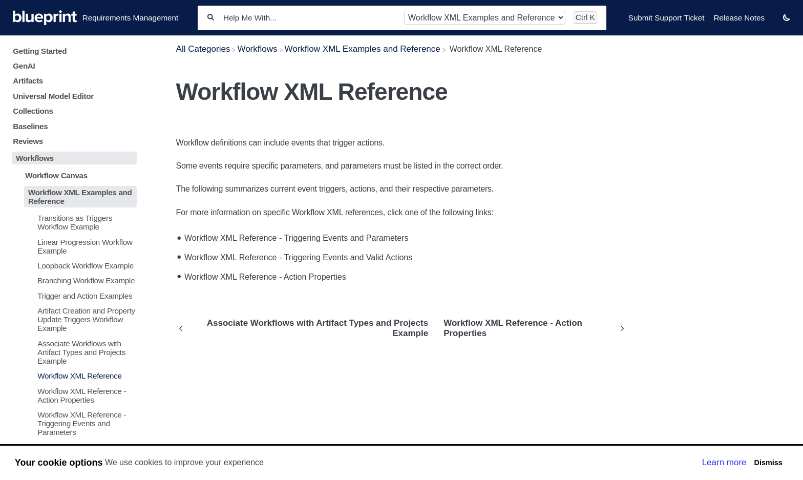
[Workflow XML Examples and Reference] (362, 49)
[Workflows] (257, 49)
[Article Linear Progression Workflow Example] (72, 246)
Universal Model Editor (53, 96)
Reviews (28, 141)
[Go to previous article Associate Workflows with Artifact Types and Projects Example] (306, 328)
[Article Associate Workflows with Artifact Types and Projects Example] (72, 352)
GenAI (24, 65)
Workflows (35, 158)
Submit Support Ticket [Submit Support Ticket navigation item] (666, 17)
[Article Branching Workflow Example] (72, 280)
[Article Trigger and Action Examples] (72, 295)
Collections (33, 111)
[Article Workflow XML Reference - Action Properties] (72, 395)
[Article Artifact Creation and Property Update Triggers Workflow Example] (72, 319)
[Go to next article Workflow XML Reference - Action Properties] (531, 328)
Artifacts (28, 80)
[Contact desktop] (773, 22)
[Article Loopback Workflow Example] (72, 265)
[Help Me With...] (309, 18)
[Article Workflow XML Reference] (72, 375)
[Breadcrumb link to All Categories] (203, 49)
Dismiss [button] (768, 462)
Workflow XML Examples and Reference (80, 196)
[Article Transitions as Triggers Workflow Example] (72, 222)
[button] (786, 17)
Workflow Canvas (56, 175)
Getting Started (40, 51)
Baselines (30, 126)
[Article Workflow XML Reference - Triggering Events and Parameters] (72, 423)
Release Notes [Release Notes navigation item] (739, 17)
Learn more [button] (724, 462)
